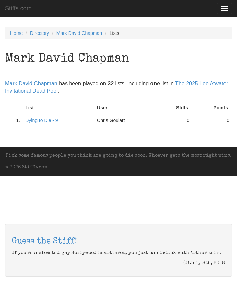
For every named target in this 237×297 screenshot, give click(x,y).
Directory (39, 33)
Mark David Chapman (79, 33)
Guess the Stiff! (44, 241)
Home (16, 33)
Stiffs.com (18, 8)
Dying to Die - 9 (41, 120)
